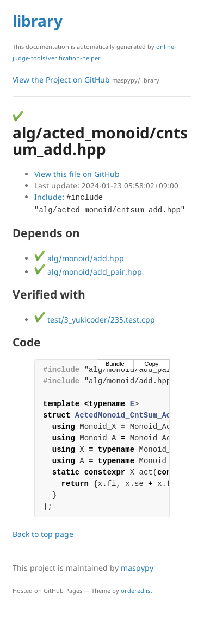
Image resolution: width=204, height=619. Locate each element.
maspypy (137, 568)
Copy (151, 364)
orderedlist (136, 590)
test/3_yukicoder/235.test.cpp (94, 319)
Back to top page (43, 534)
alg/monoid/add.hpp (79, 258)
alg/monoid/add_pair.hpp (88, 272)
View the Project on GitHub (86, 79)
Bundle (115, 364)
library (38, 20)
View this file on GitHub (77, 174)
